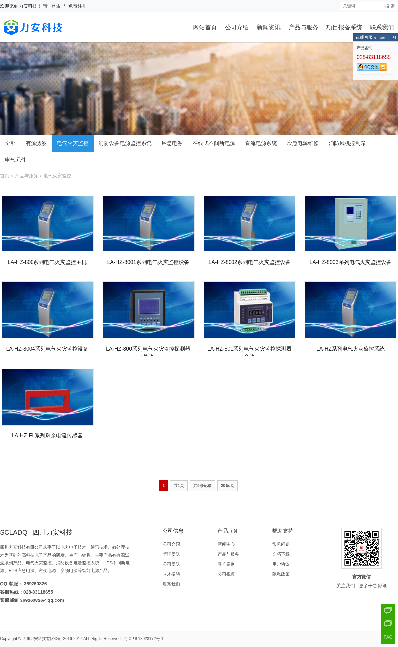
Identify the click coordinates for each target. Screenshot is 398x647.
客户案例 (226, 564)
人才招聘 (171, 574)
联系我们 (382, 27)
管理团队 (171, 554)
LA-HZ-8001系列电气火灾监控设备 (148, 262)
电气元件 (15, 160)
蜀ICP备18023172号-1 (143, 638)
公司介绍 (237, 27)
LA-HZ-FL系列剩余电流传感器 (47, 435)
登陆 (55, 6)
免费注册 (77, 6)
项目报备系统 (344, 27)
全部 (10, 143)
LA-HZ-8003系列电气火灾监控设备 (350, 262)
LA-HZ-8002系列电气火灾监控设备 (249, 262)
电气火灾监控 (73, 143)
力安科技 (28, 6)
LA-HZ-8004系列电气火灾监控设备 (47, 349)
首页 (4, 175)
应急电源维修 (303, 143)
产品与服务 (303, 27)
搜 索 (389, 6)
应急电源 (172, 143)
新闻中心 (226, 544)
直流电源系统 (261, 143)
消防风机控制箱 (347, 143)
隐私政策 (281, 574)
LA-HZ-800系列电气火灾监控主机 (47, 262)
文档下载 (281, 554)
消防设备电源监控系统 (125, 143)
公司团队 (171, 564)
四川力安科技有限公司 (42, 638)
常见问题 (281, 544)
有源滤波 (36, 143)
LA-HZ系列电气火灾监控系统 (350, 349)
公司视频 (226, 574)
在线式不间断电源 (214, 143)
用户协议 (281, 564)
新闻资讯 (269, 27)
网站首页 (205, 27)
